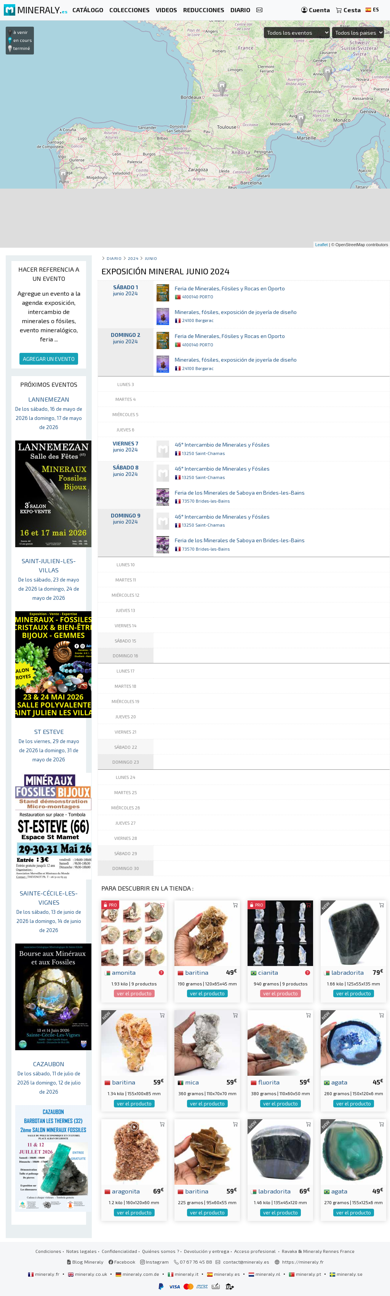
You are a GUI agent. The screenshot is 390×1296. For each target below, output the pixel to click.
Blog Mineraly (85, 1261)
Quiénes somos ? (160, 1251)
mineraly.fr (44, 1274)
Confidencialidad (119, 1251)
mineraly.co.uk (88, 1274)
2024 (133, 258)
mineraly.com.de (137, 1274)
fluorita (265, 1082)
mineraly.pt (305, 1274)
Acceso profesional (255, 1251)
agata (335, 1082)
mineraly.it (184, 1274)
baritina (192, 972)
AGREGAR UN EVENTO (49, 359)
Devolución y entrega (206, 1251)
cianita (264, 972)
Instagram (154, 1261)
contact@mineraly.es (246, 1261)
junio (151, 258)
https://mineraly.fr (303, 1261)
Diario (114, 258)
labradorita (344, 972)
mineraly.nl (264, 1274)
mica (188, 1082)
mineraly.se (346, 1274)
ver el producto (134, 993)
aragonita (122, 1191)
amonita (120, 972)
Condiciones (48, 1251)
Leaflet (321, 244)
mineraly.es (224, 1274)
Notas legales (81, 1251)
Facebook (122, 1261)
